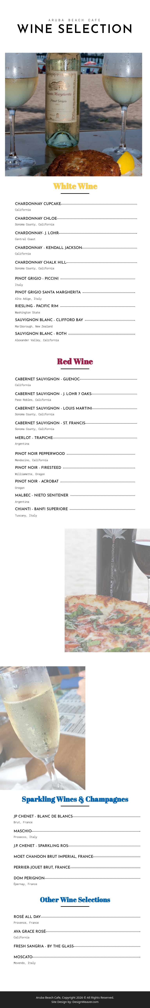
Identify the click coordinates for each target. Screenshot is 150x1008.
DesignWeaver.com (85, 1002)
